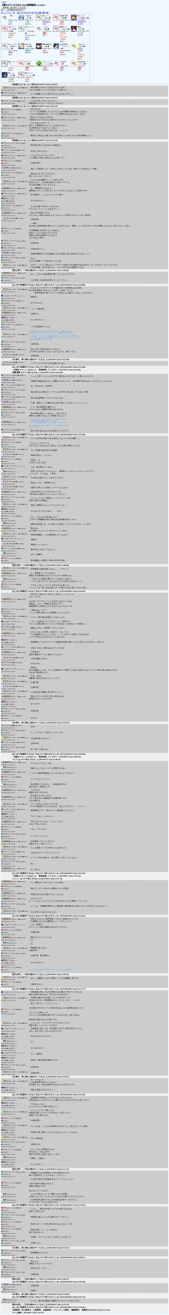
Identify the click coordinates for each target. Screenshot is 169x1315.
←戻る (4, 2)
